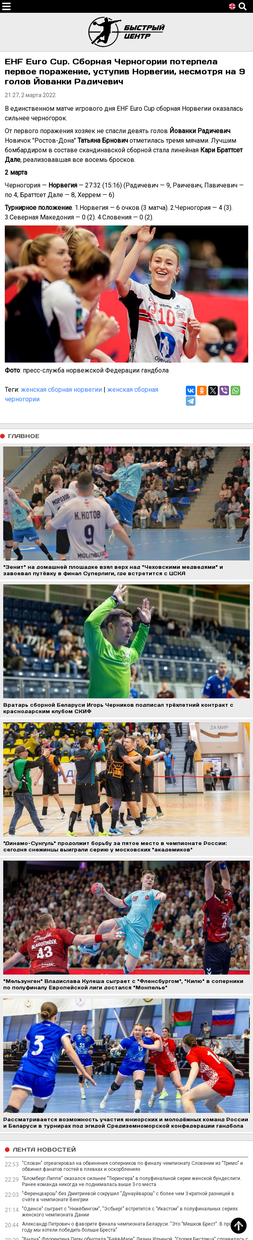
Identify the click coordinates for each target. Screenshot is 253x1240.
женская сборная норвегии (61, 389)
